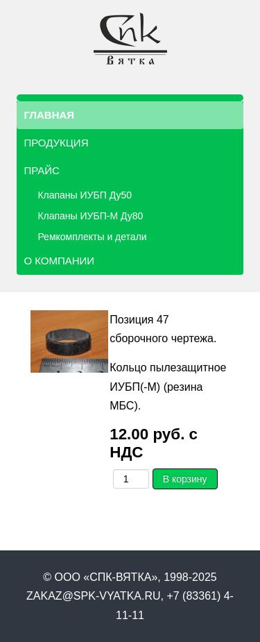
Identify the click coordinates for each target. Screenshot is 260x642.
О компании (59, 261)
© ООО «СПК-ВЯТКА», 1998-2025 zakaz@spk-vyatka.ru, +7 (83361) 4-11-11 (130, 595)
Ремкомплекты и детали (91, 236)
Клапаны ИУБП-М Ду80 (90, 215)
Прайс (41, 170)
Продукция (56, 143)
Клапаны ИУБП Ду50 (84, 195)
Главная (49, 115)
